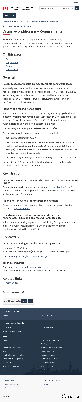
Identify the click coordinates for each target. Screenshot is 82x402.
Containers (53, 22)
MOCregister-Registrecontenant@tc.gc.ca (29, 256)
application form (61, 187)
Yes (24, 301)
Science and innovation (49, 359)
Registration (12, 62)
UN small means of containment (18, 26)
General (10, 59)
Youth (43, 370)
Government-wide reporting (13, 359)
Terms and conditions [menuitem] (52, 380)
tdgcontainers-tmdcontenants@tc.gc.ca (28, 267)
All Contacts (7, 327)
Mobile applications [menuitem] (12, 384)
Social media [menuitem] (9, 380)
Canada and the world (49, 351)
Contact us (11, 66)
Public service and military (12, 348)
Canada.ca (7, 22)
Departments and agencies (12, 331)
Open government (9, 370)
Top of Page (9, 396)
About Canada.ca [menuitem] (11, 388)
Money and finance (48, 355)
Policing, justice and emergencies (53, 344)
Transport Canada (21, 22)
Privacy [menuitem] (46, 384)
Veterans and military (48, 366)
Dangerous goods (38, 22)
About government (47, 327)
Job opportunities (47, 316)
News (5, 351)
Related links (12, 69)
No (30, 301)
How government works (11, 366)
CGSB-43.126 (42, 120)
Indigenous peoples (48, 362)
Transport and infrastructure (51, 348)
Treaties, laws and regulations (13, 355)
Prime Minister (8, 362)
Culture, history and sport (50, 340)
